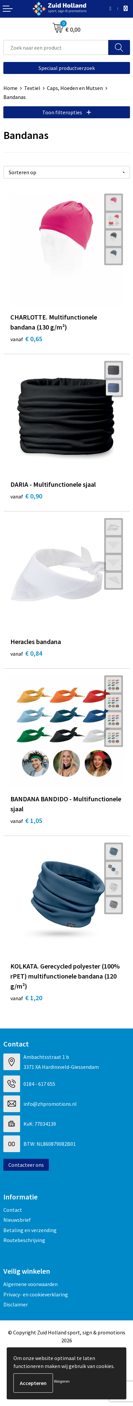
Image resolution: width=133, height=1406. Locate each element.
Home (10, 88)
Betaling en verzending (30, 1230)
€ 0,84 (26, 653)
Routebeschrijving (24, 1240)
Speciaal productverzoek (67, 68)
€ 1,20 (26, 998)
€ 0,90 (26, 496)
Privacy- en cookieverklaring (35, 1294)
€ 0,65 (26, 339)
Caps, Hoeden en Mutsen (75, 88)
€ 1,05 (26, 820)
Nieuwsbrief (17, 1219)
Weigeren (62, 1381)
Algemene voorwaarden (30, 1284)
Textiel (32, 88)
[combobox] (56, 47)
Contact (12, 1209)
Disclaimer (15, 1304)
